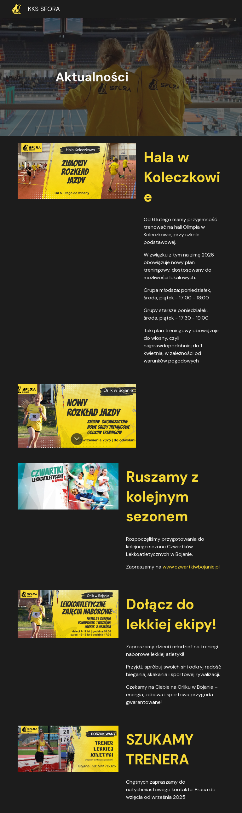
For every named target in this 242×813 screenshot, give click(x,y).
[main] (121, 76)
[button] (77, 439)
